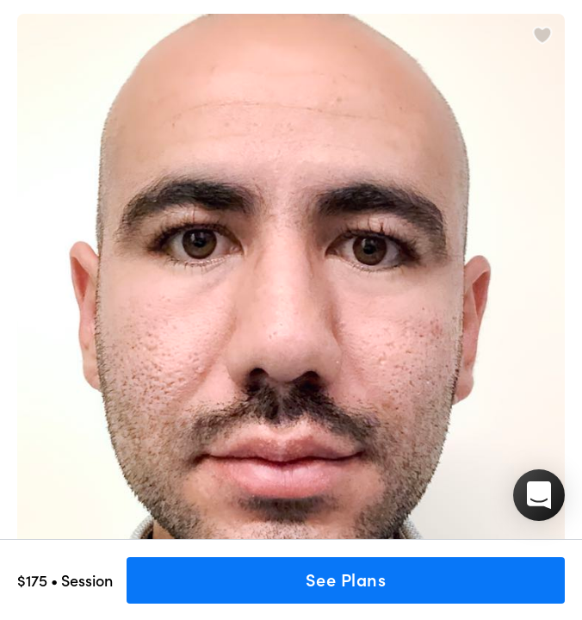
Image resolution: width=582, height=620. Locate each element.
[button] (539, 495)
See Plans (346, 580)
